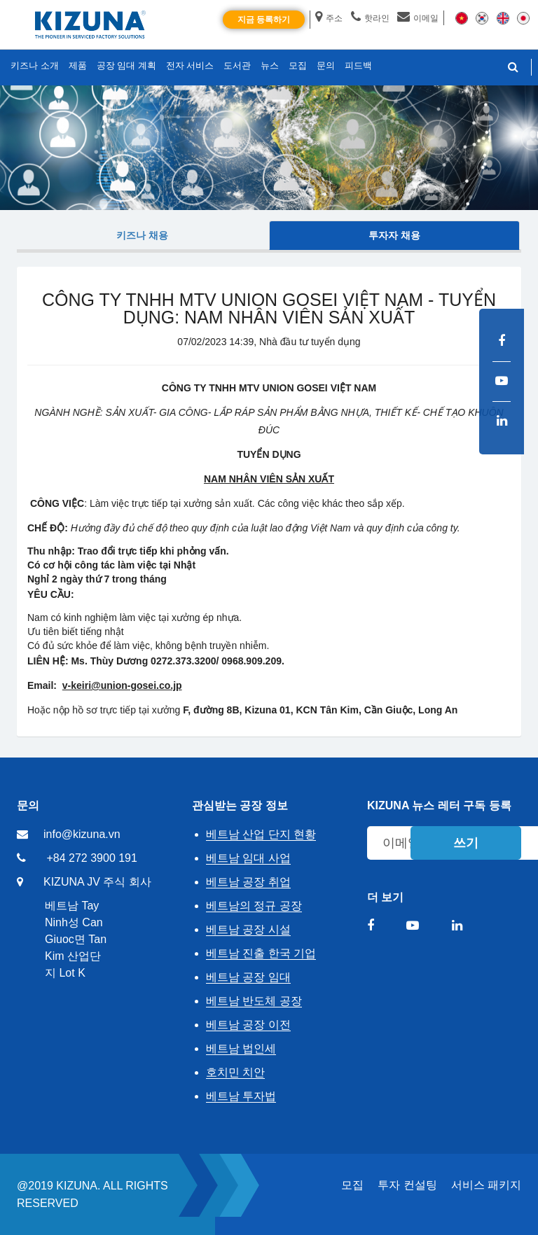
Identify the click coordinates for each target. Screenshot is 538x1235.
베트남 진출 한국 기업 (261, 953)
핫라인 (370, 18)
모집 (352, 1185)
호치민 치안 (235, 1072)
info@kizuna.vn (81, 834)
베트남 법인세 (241, 1048)
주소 (329, 18)
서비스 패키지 (486, 1185)
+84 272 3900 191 (91, 858)
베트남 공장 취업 (248, 882)
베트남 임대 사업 (248, 858)
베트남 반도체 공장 (254, 1001)
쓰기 (465, 843)
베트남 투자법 (241, 1096)
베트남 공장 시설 (248, 929)
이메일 (418, 18)
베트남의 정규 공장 (254, 906)
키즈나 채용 (142, 235)
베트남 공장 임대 (248, 977)
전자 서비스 (190, 65)
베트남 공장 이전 (248, 1025)
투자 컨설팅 (407, 1185)
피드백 (358, 65)
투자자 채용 (394, 235)
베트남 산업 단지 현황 (261, 834)
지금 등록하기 (263, 20)
